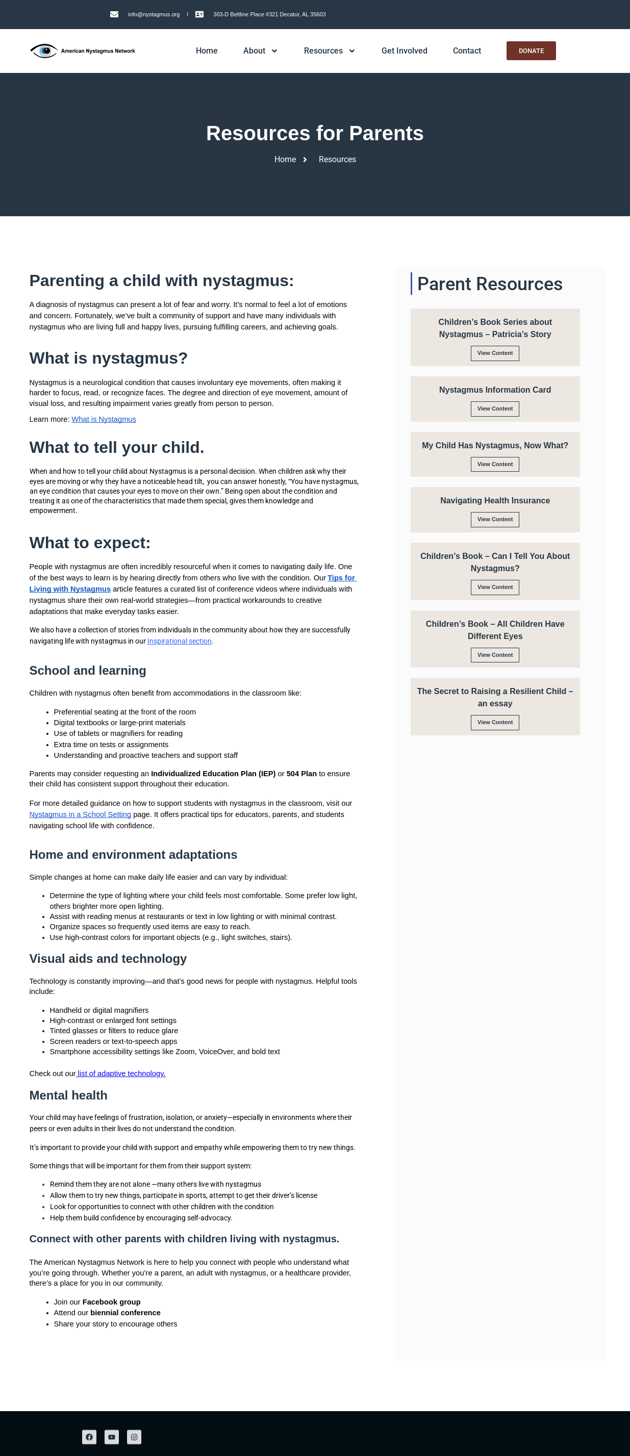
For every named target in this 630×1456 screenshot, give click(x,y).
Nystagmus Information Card (495, 390)
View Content (495, 353)
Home (207, 51)
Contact (467, 51)
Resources (330, 51)
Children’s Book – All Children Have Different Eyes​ (495, 630)
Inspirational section (179, 641)
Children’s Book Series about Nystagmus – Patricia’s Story (495, 328)
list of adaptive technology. (122, 1073)
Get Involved (404, 51)
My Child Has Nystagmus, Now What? (495, 445)
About (261, 51)
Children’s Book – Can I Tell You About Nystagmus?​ (495, 562)
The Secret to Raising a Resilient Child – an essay (495, 697)
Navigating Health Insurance (495, 500)
